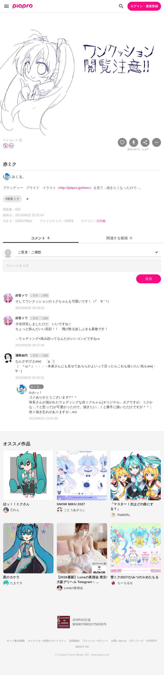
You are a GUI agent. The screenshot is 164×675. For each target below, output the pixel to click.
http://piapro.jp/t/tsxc (74, 188)
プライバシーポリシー (95, 640)
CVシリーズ (136, 640)
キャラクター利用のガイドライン (47, 640)
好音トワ (21, 295)
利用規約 (74, 640)
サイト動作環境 (16, 640)
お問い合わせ (118, 640)
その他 (101, 221)
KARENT (151, 640)
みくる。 (36, 386)
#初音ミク (12, 199)
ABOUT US (82, 646)
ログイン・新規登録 (144, 6)
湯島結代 (21, 355)
